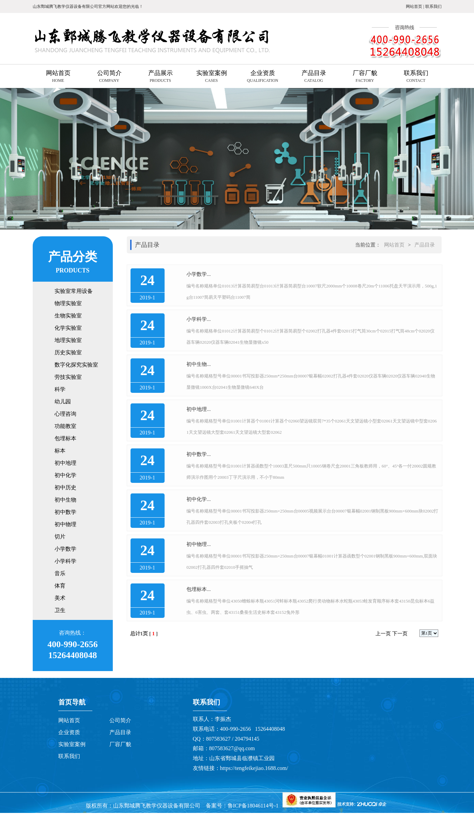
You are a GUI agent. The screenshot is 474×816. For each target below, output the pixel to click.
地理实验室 (68, 340)
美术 (60, 598)
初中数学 (65, 512)
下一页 (400, 633)
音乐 (60, 573)
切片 (60, 536)
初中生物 (65, 500)
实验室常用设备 (74, 291)
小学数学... (198, 274)
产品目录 (424, 245)
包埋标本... (198, 589)
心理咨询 (65, 414)
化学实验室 (68, 328)
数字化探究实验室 (76, 365)
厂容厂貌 (120, 744)
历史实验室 (68, 352)
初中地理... (198, 409)
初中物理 (65, 524)
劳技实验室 (68, 377)
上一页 (383, 633)
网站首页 (414, 6)
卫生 (60, 610)
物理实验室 (68, 303)
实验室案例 (72, 744)
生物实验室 (68, 315)
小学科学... (198, 319)
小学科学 (65, 561)
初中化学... (198, 499)
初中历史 (65, 487)
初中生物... (198, 364)
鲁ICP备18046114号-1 (254, 805)
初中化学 (65, 475)
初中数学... (198, 454)
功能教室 (65, 426)
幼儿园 (63, 401)
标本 (60, 451)
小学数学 (65, 549)
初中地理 (65, 463)
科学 (60, 389)
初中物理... (198, 544)
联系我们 (433, 6)
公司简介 (120, 720)
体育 (60, 586)
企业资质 (69, 732)
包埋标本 (65, 438)
